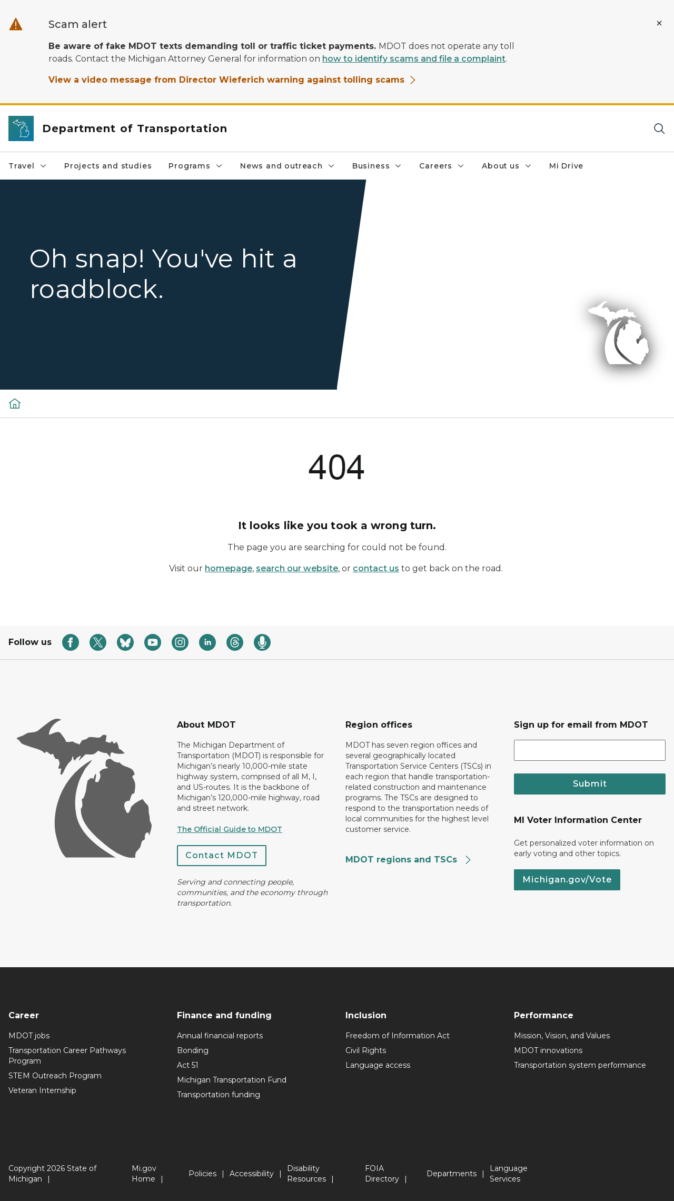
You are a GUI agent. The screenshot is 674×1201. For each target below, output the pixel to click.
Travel (27, 166)
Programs (195, 166)
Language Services (509, 1174)
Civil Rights (365, 1050)
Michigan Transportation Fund (231, 1080)
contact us (376, 568)
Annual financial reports (220, 1035)
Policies (202, 1173)
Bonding (193, 1050)
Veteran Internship (42, 1090)
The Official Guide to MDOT (229, 829)
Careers (442, 166)
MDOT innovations (548, 1050)
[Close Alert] (659, 23)
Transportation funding (218, 1094)
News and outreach (287, 166)
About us (507, 166)
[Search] (659, 128)
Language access (377, 1065)
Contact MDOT (221, 855)
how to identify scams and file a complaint (414, 59)
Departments (452, 1173)
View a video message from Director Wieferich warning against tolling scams (232, 80)
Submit (590, 784)
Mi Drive (566, 166)
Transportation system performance (580, 1065)
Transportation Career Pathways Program (67, 1056)
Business (377, 166)
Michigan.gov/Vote (567, 880)
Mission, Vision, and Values (562, 1035)
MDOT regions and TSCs (408, 860)
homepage (228, 568)
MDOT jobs (28, 1035)
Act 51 (188, 1065)
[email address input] (590, 750)
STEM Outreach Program (55, 1075)
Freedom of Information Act (397, 1035)
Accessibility (252, 1173)
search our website (297, 568)
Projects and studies (108, 166)
